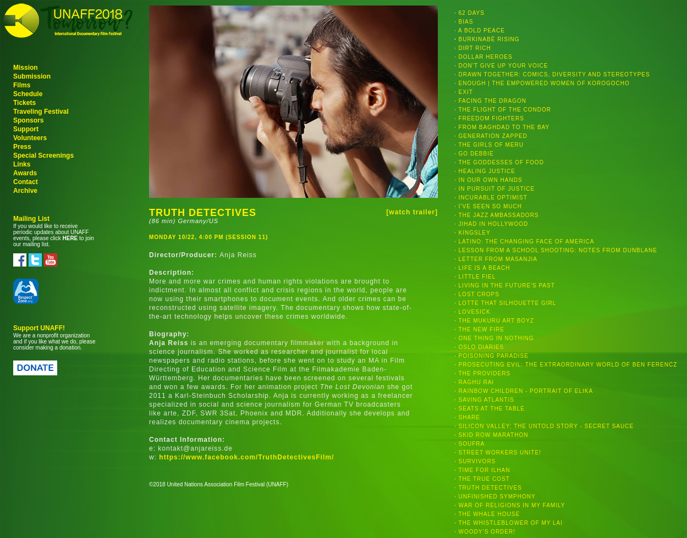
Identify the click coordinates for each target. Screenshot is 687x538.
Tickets (24, 103)
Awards (25, 173)
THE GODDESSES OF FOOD (500, 162)
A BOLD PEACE (481, 30)
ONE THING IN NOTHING (496, 338)
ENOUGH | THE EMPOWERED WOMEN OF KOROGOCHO (544, 83)
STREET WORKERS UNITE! (500, 453)
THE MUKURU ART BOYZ (496, 321)
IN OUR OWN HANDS (491, 180)
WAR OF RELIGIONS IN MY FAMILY (512, 505)
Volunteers (30, 138)
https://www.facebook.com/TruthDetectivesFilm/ (246, 457)
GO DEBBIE (476, 154)
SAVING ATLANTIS (486, 400)
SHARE (469, 417)
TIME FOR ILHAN (484, 470)
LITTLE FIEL (477, 277)
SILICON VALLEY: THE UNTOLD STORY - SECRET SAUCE (546, 426)
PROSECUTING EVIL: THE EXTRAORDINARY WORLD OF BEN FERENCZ (568, 365)
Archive (25, 191)
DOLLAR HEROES (486, 57)
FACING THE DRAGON (493, 101)
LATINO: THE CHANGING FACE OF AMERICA (527, 242)
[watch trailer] (412, 212)
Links (21, 164)
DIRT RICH (475, 48)
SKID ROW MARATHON (494, 435)
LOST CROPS (479, 294)
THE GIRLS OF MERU (491, 145)
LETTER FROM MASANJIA (498, 259)
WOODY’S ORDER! (487, 532)
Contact (25, 182)
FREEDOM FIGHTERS (491, 118)
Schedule (27, 94)
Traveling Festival (41, 111)
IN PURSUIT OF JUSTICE (497, 189)
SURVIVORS (477, 461)
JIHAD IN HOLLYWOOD (494, 224)
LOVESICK (475, 312)
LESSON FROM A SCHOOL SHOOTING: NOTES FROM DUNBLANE (558, 250)
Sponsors (28, 120)
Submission (32, 76)
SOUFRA (472, 444)
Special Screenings (43, 155)
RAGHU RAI (476, 382)
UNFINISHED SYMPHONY (497, 496)
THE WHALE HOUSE (489, 514)
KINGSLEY (475, 233)
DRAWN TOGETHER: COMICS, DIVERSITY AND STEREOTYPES (554, 74)
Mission (25, 67)
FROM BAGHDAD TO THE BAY (504, 127)
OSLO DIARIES (481, 347)
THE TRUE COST (483, 479)
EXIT (466, 92)
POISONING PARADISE (494, 356)
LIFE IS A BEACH (484, 268)
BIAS (466, 22)
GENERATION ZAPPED (493, 136)
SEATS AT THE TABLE (492, 409)
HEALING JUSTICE (487, 171)
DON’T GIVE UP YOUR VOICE (503, 66)
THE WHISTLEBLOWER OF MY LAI (510, 523)
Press (22, 147)
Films (21, 85)
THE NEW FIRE (481, 329)
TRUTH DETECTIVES (489, 488)
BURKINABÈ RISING (489, 39)
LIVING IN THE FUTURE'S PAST (507, 285)
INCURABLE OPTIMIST (493, 198)
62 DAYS (472, 13)
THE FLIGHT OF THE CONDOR (504, 110)
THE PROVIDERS (484, 373)
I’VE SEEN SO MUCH (490, 206)
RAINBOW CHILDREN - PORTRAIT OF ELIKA (526, 391)
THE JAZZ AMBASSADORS (498, 215)
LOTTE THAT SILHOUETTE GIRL (508, 303)
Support (26, 129)
